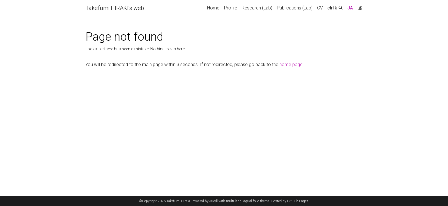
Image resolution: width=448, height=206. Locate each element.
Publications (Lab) (295, 8)
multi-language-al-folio (242, 201)
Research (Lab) (257, 8)
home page (291, 64)
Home (213, 8)
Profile (230, 8)
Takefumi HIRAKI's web (114, 8)
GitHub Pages (297, 201)
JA (350, 8)
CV (320, 8)
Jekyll (213, 201)
